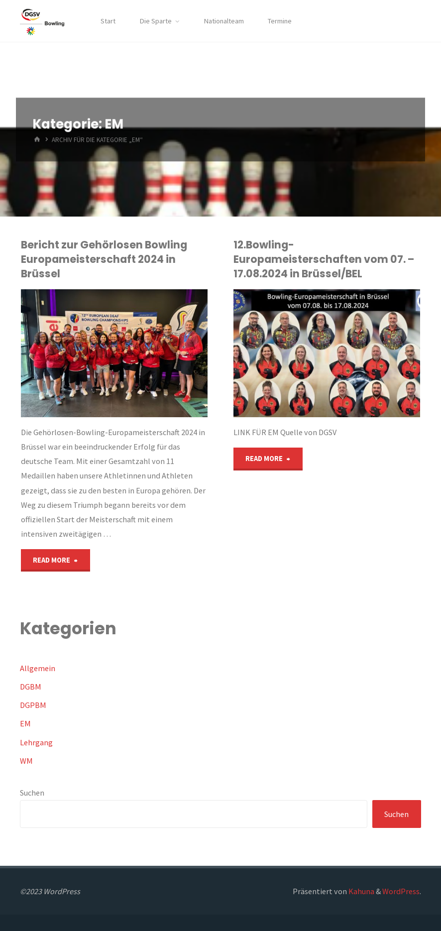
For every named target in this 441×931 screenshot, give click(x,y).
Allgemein (37, 668)
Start (108, 20)
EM (25, 723)
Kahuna (360, 891)
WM (26, 761)
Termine (280, 20)
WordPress (401, 891)
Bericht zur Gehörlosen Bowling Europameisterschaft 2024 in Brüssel (104, 259)
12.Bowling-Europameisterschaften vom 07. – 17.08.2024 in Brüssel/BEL (323, 259)
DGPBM (33, 705)
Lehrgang (36, 742)
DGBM (30, 687)
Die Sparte (155, 20)
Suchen (32, 793)
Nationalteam (224, 20)
